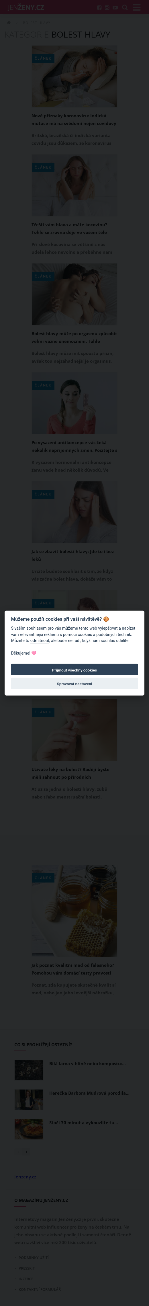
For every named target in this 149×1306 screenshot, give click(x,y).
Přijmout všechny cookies (74, 670)
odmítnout (39, 640)
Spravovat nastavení (74, 684)
